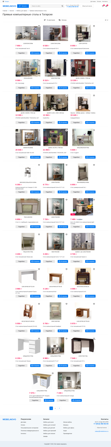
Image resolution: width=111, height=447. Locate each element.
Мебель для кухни (48, 422)
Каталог (24, 6)
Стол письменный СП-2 (50, 83)
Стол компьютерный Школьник (80, 48)
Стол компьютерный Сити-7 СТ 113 (53, 257)
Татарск (7, 1)
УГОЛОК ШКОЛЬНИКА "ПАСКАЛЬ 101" (82, 83)
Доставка (93, 1)
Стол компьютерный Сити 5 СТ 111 (53, 222)
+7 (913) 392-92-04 (72, 6)
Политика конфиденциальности (30, 430)
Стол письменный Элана (23, 361)
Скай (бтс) (46, 118)
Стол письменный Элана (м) (24, 257)
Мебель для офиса (68, 428)
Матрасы (65, 425)
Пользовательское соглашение (29, 428)
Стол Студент (75, 152)
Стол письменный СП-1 (78, 361)
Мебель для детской (49, 428)
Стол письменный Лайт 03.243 (25, 152)
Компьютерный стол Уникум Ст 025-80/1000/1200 (26, 188)
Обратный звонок (87, 6)
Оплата (99, 1)
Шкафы (45, 436)
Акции (65, 430)
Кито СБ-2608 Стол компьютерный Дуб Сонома (82, 222)
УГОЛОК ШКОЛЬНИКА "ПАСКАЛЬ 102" (27, 118)
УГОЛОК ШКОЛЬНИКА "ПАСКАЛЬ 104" (55, 152)
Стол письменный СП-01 (78, 326)
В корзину (37, 53)
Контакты (105, 1)
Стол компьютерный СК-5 (51, 48)
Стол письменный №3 (49, 291)
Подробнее (21, 53)
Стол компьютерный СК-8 (78, 291)
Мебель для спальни (49, 433)
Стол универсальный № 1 (78, 187)
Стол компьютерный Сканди (65, 395)
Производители (67, 433)
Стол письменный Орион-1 (79, 257)
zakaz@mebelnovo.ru (101, 431)
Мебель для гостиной (49, 425)
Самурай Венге (75, 118)
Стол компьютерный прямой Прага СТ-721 (26, 292)
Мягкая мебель (67, 422)
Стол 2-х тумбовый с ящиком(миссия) (27, 222)
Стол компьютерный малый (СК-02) (26, 326)
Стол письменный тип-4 (23, 48)
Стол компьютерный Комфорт (52, 326)
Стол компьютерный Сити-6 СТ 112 (53, 187)
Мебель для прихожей (49, 430)
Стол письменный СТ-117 (50, 361)
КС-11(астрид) (20, 83)
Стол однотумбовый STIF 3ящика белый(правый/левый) (39, 396)
